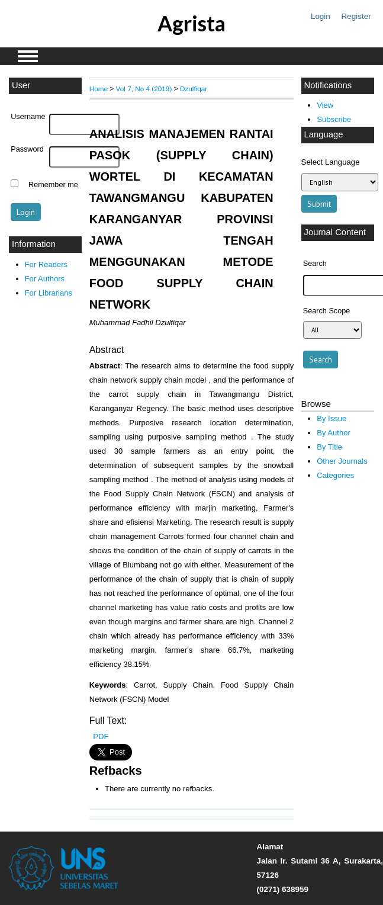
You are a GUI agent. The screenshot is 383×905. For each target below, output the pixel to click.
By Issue (331, 418)
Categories (335, 475)
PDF (100, 736)
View (325, 105)
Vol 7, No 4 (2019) (144, 88)
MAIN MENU (28, 56)
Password (27, 149)
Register (356, 16)
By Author (333, 432)
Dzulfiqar (193, 88)
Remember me (53, 185)
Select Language (330, 162)
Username (28, 117)
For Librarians (48, 292)
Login (320, 16)
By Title (329, 446)
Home (98, 88)
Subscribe (334, 119)
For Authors (45, 278)
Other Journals (342, 461)
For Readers (46, 264)
